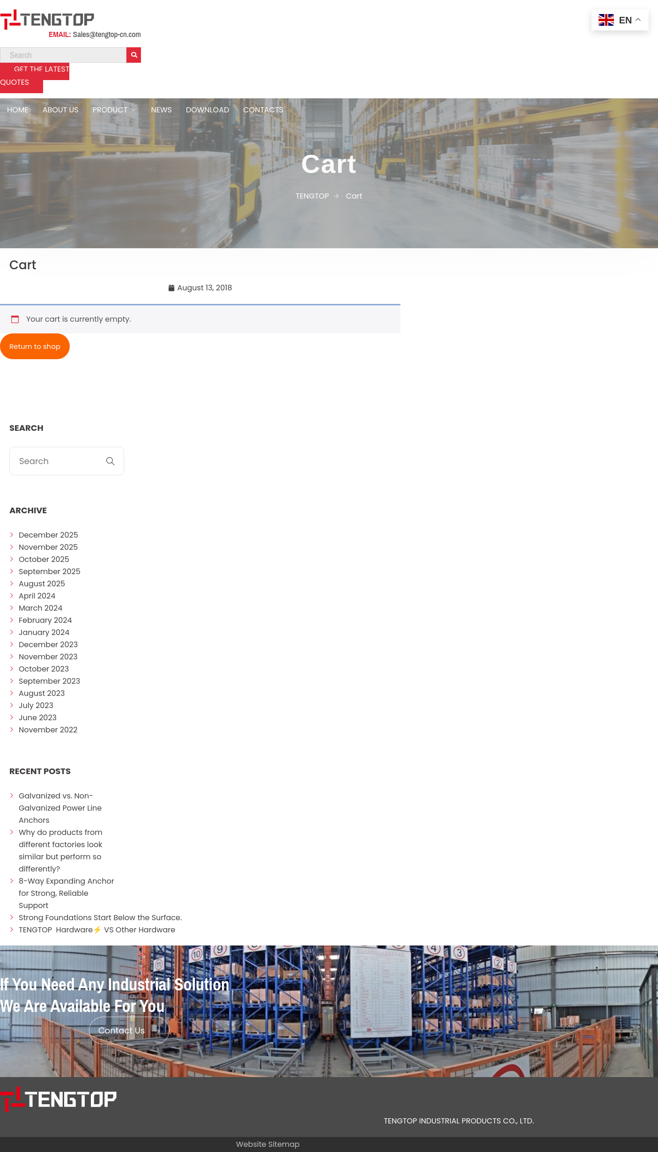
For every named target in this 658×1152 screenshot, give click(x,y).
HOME (18, 109)
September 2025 (50, 571)
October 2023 (44, 669)
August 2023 (42, 693)
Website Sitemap (268, 1144)
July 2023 (36, 705)
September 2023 (49, 681)
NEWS (161, 109)
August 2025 (42, 583)
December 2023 (48, 644)
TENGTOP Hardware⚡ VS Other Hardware (97, 929)
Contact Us (129, 1030)
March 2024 (40, 608)
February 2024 (45, 620)
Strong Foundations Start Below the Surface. (100, 917)
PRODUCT (110, 109)
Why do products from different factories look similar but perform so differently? (61, 850)
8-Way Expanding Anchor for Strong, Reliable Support (66, 893)
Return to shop (34, 346)
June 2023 (38, 717)
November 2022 (48, 729)
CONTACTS (263, 109)
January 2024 (44, 632)
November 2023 (48, 656)
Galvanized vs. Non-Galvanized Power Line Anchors (60, 808)
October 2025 (44, 559)
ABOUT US (61, 109)
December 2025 (48, 535)
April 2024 (37, 596)
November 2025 (48, 547)
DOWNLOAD (207, 109)
